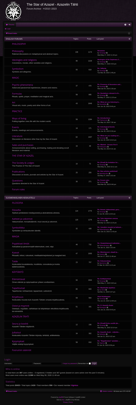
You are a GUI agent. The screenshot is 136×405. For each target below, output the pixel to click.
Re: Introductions (103, 118)
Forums (11, 25)
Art (13, 102)
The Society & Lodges (23, 162)
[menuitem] (125, 25)
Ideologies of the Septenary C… (109, 59)
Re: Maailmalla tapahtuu (106, 288)
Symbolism (18, 68)
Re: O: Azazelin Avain (105, 305)
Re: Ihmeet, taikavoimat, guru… (108, 209)
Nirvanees (101, 51)
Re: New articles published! (107, 171)
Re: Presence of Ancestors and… (109, 84)
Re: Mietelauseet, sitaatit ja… (108, 252)
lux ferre (102, 290)
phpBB (61, 397)
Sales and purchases (22, 145)
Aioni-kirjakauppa (103, 296)
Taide (15, 261)
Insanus (102, 254)
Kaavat (15, 252)
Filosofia (16, 210)
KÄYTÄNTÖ (17, 272)
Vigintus (102, 343)
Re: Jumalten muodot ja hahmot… (109, 227)
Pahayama (103, 147)
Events (15, 127)
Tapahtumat (18, 288)
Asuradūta (103, 104)
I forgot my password (70, 363)
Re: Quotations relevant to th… (108, 93)
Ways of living (19, 118)
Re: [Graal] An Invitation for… (108, 162)
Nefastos (103, 334)
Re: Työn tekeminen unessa (107, 218)
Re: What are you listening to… (108, 102)
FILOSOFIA (17, 202)
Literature (17, 136)
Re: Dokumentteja (104, 261)
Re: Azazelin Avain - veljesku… (108, 332)
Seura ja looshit (20, 323)
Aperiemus (103, 263)
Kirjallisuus (17, 296)
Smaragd (103, 53)
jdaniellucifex (104, 173)
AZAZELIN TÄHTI (20, 316)
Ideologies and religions (24, 59)
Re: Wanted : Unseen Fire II (107, 144)
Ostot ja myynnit (20, 305)
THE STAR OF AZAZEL (23, 155)
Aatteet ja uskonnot (22, 218)
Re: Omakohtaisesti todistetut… (109, 243)
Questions (17, 180)
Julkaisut (16, 332)
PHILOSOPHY (19, 43)
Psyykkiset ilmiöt (20, 243)
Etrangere (103, 307)
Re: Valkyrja (101, 68)
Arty (63, 400)
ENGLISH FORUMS (14, 39)
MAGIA (15, 236)
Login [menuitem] (130, 25)
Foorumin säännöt (21, 350)
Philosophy (18, 51)
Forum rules (18, 189)
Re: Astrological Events (106, 127)
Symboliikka (18, 227)
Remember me (84, 363)
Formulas (17, 93)
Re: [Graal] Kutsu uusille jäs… (108, 323)
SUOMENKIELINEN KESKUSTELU (20, 197)
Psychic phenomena (22, 84)
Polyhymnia (104, 120)
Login (9, 29)
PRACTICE (17, 111)
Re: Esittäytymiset (104, 279)
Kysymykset (18, 341)
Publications (18, 171)
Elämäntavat (18, 279)
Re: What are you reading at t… (108, 135)
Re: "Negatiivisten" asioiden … (108, 341)
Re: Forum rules (103, 180)
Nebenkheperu (105, 229)
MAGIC (15, 77)
